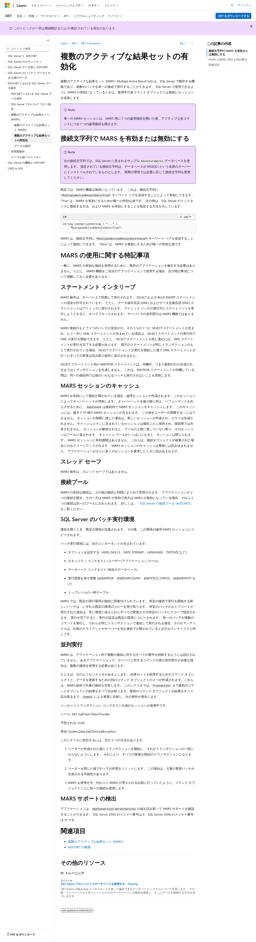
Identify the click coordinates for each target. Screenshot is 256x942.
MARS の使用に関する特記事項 (228, 59)
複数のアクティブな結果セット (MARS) (95, 841)
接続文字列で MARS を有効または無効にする (228, 52)
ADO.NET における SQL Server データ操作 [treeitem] (31, 96)
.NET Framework (90, 43)
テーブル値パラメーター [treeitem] (26, 157)
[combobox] (27, 49)
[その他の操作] (192, 43)
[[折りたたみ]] (48, 40)
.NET (74, 43)
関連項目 (214, 65)
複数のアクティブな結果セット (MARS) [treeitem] (32, 127)
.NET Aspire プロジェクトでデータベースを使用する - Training (99, 884)
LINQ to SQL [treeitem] (15, 168)
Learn (64, 43)
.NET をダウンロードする (233, 16)
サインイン (244, 5)
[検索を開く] (232, 5)
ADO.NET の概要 (79, 847)
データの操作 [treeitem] (22, 146)
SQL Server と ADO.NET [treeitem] (22, 56)
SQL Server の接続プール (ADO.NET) (165, 503)
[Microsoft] (7, 5)
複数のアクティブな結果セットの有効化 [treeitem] (32, 138)
